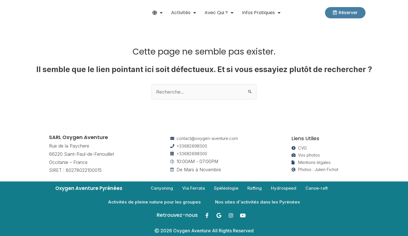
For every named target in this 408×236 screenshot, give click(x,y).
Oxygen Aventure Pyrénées (89, 188)
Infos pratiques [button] (261, 12)
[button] (157, 12)
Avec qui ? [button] (219, 12)
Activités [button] (183, 12)
